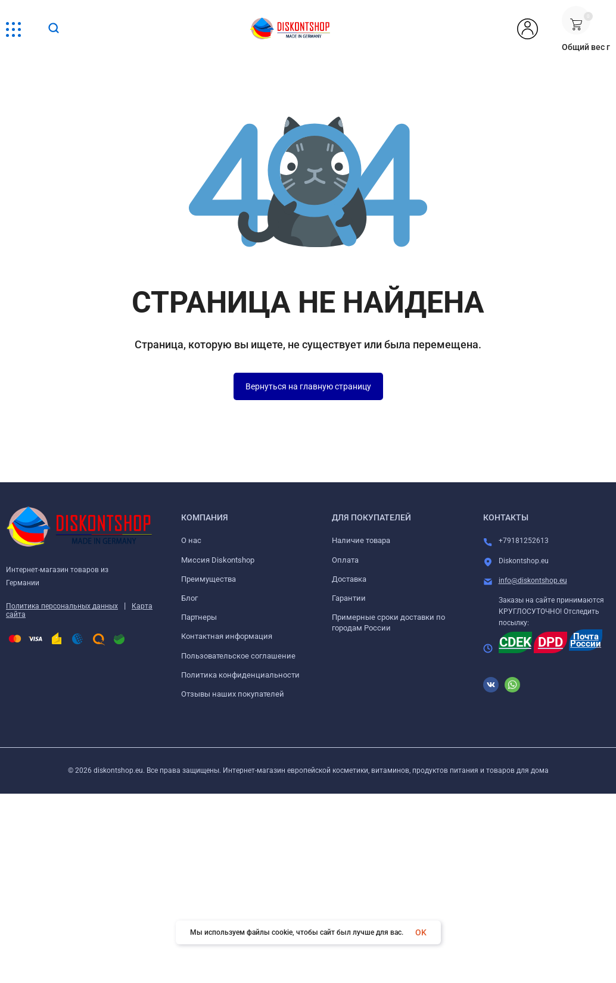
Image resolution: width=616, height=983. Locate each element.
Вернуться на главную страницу (308, 386)
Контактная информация (226, 636)
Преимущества (208, 579)
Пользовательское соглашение (238, 655)
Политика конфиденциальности (240, 674)
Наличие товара (361, 540)
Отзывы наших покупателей (232, 693)
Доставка (349, 579)
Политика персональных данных (62, 606)
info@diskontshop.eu (533, 580)
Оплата (345, 560)
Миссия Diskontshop (217, 560)
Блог (189, 598)
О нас (191, 540)
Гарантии (349, 598)
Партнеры (199, 617)
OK (421, 932)
